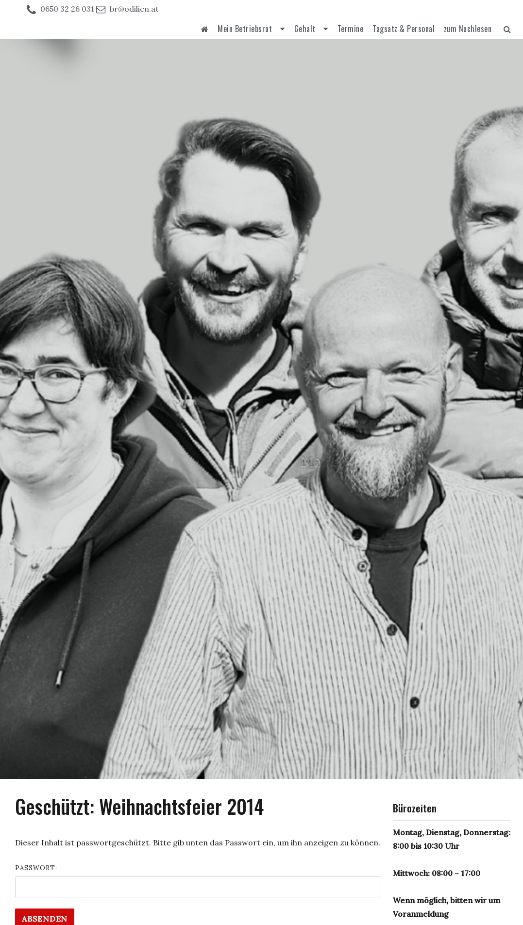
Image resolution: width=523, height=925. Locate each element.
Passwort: (198, 880)
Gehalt (305, 28)
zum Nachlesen (468, 28)
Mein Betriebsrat (245, 28)
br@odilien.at (134, 9)
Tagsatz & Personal (403, 28)
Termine (350, 28)
